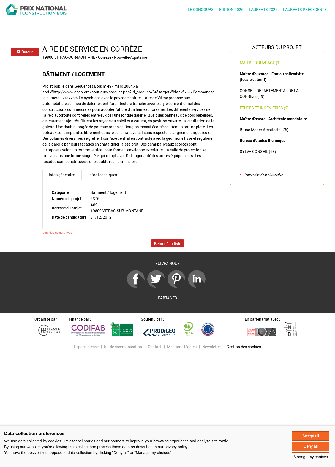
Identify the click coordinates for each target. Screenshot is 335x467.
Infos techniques (102, 174)
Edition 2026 (231, 9)
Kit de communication (123, 346)
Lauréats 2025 (263, 9)
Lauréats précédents (305, 9)
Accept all (310, 436)
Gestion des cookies (244, 346)
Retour (25, 52)
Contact (155, 346)
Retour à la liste (167, 243)
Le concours (201, 9)
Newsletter (211, 346)
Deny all (311, 446)
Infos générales (62, 174)
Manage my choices (310, 457)
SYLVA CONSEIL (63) (258, 151)
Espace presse (86, 346)
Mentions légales (182, 346)
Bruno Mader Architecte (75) (264, 129)
